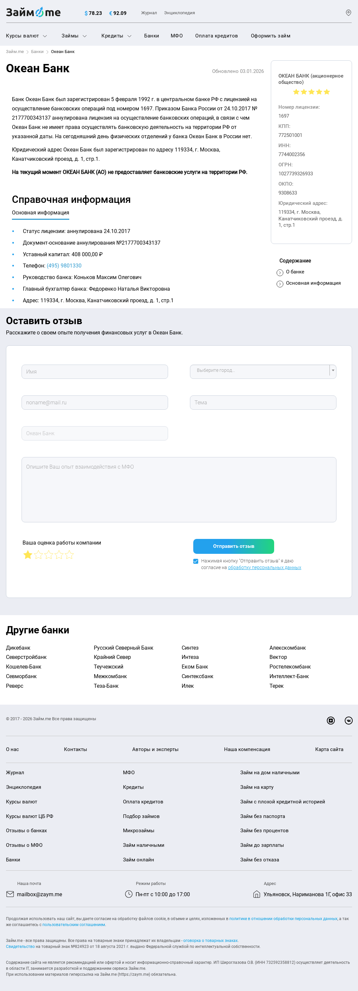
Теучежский (108, 664)
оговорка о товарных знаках (210, 937)
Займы (74, 36)
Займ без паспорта (262, 814)
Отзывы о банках (26, 828)
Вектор (278, 654)
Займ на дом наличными (270, 770)
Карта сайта (329, 747)
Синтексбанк (197, 673)
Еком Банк (195, 664)
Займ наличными (143, 842)
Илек (188, 683)
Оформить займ (271, 36)
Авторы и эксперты (155, 747)
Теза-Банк (106, 683)
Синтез (190, 645)
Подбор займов (141, 814)
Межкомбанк (110, 673)
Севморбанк (21, 673)
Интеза (190, 654)
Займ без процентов (264, 828)
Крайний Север (112, 654)
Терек (276, 683)
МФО (177, 36)
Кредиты (116, 36)
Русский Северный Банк (123, 645)
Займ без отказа (259, 857)
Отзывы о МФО (24, 842)
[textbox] (261, 372)
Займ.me (15, 51)
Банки (151, 36)
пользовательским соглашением (73, 921)
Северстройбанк (26, 654)
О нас (12, 747)
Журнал (149, 12)
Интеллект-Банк (289, 673)
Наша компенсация (247, 747)
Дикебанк (18, 645)
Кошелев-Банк (23, 664)
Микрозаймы (138, 828)
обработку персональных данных (264, 564)
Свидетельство (20, 943)
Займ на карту (256, 784)
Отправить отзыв (233, 544)
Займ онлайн (138, 857)
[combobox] (263, 372)
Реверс (14, 683)
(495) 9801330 (64, 265)
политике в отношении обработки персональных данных (283, 915)
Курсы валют (26, 36)
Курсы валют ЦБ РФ (29, 814)
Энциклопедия (179, 12)
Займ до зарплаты (262, 842)
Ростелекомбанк (290, 664)
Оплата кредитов (216, 36)
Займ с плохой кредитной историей (282, 799)
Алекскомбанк (287, 645)
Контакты (75, 747)
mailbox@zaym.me (39, 892)
